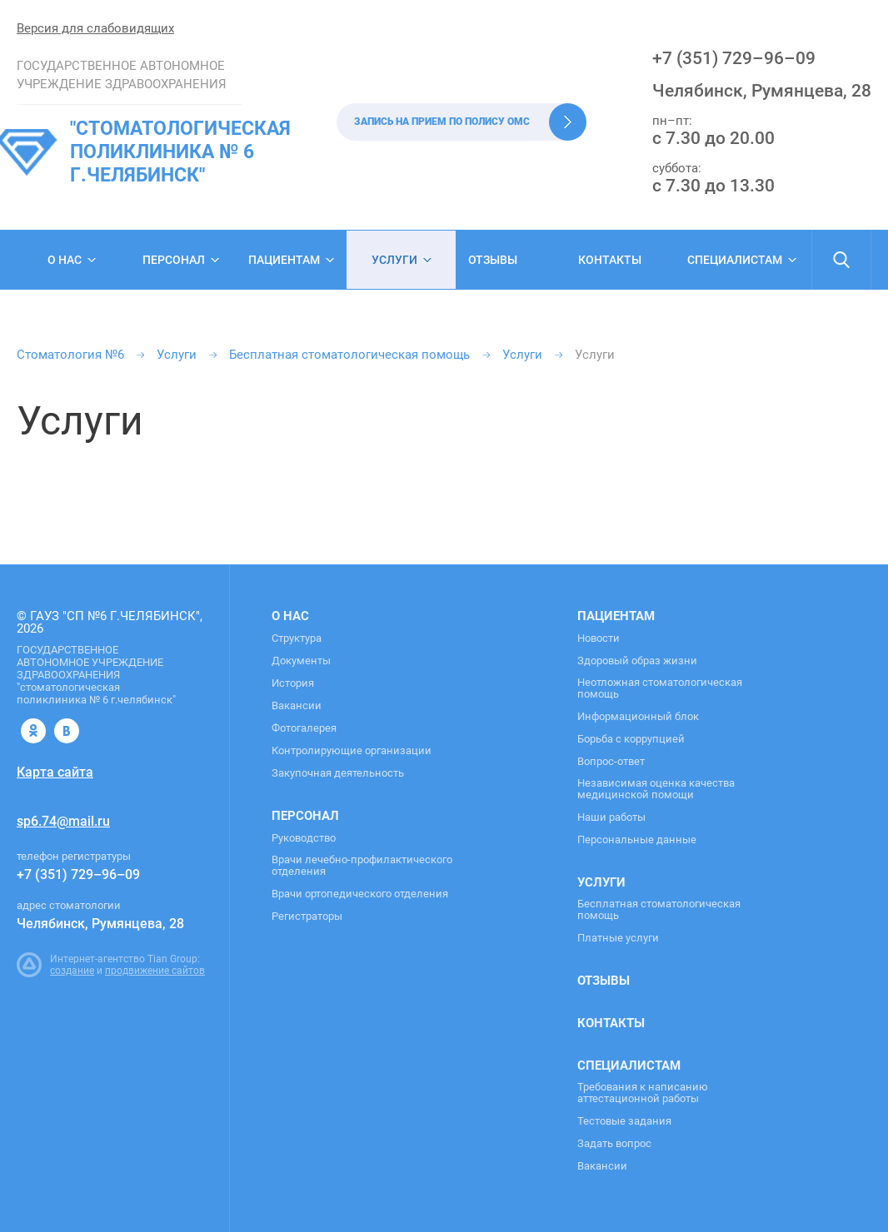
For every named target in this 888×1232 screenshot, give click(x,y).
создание (72, 970)
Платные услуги (618, 938)
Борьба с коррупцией (631, 739)
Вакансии (297, 706)
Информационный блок (638, 717)
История (293, 683)
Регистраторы (307, 916)
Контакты (609, 259)
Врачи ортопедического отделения (360, 894)
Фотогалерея (304, 728)
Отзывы (492, 259)
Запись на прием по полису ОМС (442, 121)
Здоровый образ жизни (637, 661)
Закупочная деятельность (338, 773)
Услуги (394, 259)
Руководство (304, 838)
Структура (297, 638)
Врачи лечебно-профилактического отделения (362, 865)
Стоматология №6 (70, 354)
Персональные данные (636, 840)
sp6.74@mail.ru (63, 821)
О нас (64, 259)
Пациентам (284, 259)
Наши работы (611, 817)
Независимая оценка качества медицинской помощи (656, 789)
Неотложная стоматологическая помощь (659, 688)
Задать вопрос (614, 1144)
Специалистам (734, 259)
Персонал (173, 259)
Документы (301, 661)
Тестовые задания (624, 1121)
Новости (598, 638)
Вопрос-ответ (611, 762)
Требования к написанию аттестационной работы (642, 1093)
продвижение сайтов (155, 970)
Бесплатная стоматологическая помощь (349, 354)
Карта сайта (55, 772)
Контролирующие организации (352, 751)
